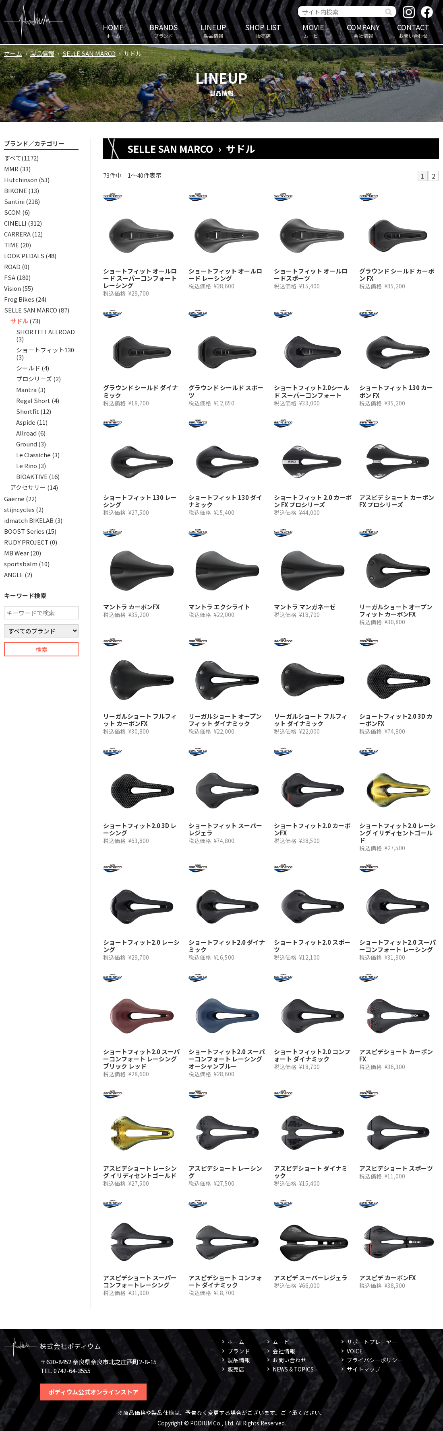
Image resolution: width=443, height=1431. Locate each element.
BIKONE (15, 190)
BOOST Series (24, 531)
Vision (12, 288)
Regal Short (33, 400)
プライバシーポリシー (375, 1360)
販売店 (263, 30)
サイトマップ (364, 1369)
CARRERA (17, 234)
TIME (11, 245)
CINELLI (15, 223)
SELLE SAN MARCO (89, 53)
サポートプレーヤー (372, 1342)
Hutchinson (20, 179)
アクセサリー (28, 487)
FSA (9, 277)
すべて (12, 158)
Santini (14, 201)
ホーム (113, 30)
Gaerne (14, 498)
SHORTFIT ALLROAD (45, 331)
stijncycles (19, 509)
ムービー (313, 30)
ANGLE (13, 574)
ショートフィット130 (45, 349)
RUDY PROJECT (26, 542)
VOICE (354, 1351)
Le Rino (26, 465)
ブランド (163, 30)
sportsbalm (20, 563)
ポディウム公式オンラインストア (93, 1392)
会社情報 (363, 30)
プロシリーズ (34, 378)
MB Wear (16, 553)
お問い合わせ (413, 30)
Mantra (26, 389)
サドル (19, 321)
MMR (11, 168)
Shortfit (27, 411)
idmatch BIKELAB (29, 520)
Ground (26, 444)
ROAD (12, 266)
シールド (28, 368)
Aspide (25, 422)
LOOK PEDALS (24, 255)
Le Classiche (33, 454)
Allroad (26, 433)
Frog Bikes (19, 299)
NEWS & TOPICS (293, 1369)
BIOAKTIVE (32, 476)
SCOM (12, 212)
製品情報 (213, 30)
